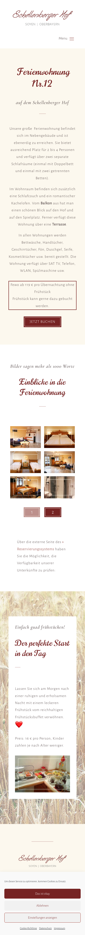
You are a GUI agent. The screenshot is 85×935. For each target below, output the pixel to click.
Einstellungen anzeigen (42, 917)
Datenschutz (45, 928)
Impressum (59, 928)
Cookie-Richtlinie (28, 928)
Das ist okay (42, 893)
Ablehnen (42, 905)
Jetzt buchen (42, 322)
